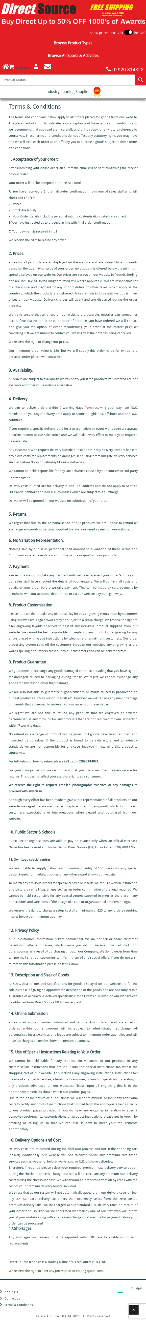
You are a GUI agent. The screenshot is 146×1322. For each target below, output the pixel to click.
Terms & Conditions (18, 1305)
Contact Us (12, 1298)
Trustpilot (138, 1288)
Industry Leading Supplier (73, 92)
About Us (11, 1292)
